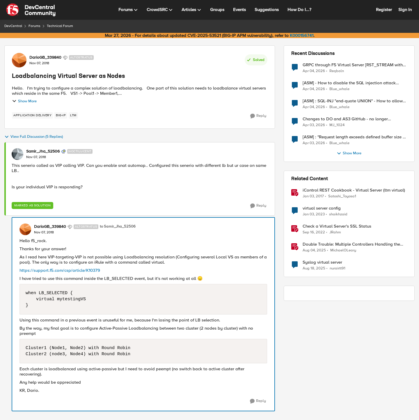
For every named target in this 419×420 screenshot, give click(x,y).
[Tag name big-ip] (60, 115)
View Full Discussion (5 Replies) (33, 137)
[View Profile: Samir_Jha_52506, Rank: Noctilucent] (17, 154)
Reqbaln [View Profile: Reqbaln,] (336, 71)
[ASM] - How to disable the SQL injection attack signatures (349, 83)
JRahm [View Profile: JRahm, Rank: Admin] (335, 232)
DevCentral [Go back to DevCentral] (13, 26)
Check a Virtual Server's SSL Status (337, 226)
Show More (24, 101)
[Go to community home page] (30, 10)
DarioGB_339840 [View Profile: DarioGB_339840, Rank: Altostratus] (45, 57)
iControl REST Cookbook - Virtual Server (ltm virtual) (354, 190)
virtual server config (322, 208)
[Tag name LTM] (73, 115)
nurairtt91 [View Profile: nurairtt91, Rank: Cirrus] (337, 268)
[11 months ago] (314, 250)
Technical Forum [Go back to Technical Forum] (60, 26)
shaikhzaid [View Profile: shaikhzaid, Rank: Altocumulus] (338, 214)
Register (384, 9)
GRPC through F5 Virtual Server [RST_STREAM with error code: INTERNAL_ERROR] (353, 64)
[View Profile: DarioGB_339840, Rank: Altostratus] (19, 60)
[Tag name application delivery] (32, 115)
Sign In (405, 9)
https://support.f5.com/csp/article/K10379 (59, 270)
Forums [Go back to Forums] (34, 26)
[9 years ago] (313, 196)
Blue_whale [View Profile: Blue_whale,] (339, 89)
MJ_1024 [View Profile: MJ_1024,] (337, 125)
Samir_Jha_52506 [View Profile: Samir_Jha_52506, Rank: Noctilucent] (43, 151)
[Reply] (258, 116)
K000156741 (301, 35)
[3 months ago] (314, 71)
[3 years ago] (314, 214)
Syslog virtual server (322, 262)
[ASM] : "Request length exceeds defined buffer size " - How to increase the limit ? (355, 137)
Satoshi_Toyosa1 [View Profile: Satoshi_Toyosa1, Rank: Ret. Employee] (342, 196)
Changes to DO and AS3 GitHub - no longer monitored (345, 119)
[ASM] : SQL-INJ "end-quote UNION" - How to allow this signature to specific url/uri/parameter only (353, 101)
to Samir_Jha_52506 (118, 226)
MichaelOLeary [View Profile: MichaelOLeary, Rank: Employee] (343, 250)
